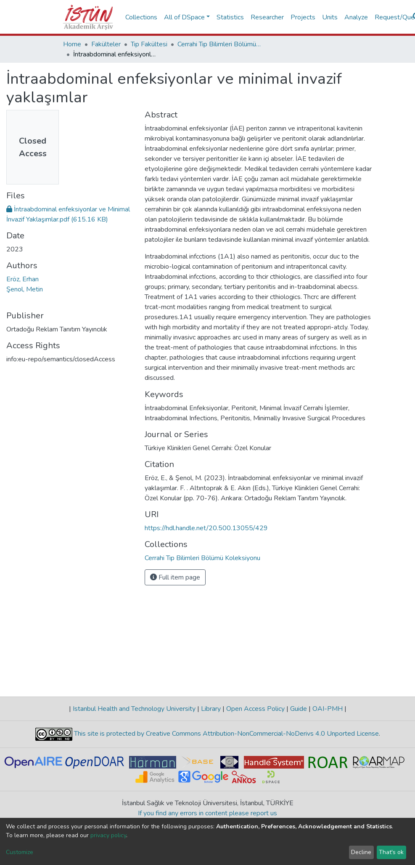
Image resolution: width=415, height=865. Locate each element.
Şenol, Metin (24, 289)
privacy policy (108, 835)
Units (330, 17)
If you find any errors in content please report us (207, 813)
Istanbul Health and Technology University (134, 708)
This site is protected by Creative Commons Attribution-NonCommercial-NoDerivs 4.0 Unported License (225, 733)
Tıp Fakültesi (149, 44)
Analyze (356, 17)
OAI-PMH (327, 708)
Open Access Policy (255, 708)
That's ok (391, 852)
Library (210, 708)
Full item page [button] (175, 577)
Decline (361, 852)
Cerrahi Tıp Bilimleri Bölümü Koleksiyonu (219, 44)
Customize (19, 852)
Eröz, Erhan (22, 279)
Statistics (230, 17)
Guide (298, 708)
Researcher (267, 17)
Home (72, 44)
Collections (141, 17)
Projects (303, 17)
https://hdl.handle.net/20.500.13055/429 (206, 528)
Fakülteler (106, 44)
